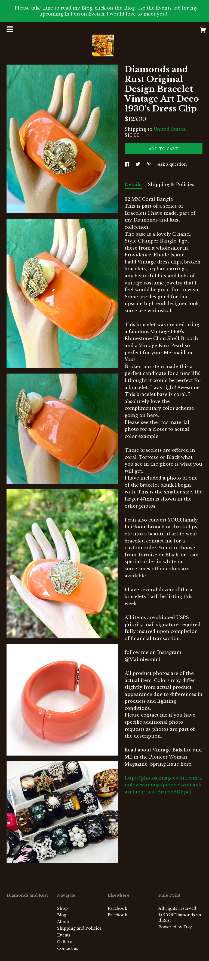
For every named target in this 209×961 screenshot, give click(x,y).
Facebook (117, 908)
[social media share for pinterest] (149, 164)
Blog (61, 915)
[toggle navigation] (10, 29)
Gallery (64, 941)
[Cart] (203, 30)
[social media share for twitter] (138, 164)
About (63, 921)
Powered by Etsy (175, 926)
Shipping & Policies (171, 184)
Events (63, 935)
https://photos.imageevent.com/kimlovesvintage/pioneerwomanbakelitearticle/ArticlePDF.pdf (163, 785)
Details (133, 184)
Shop (62, 908)
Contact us (67, 948)
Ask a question (172, 164)
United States (169, 129)
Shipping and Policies (79, 928)
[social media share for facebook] (127, 164)
